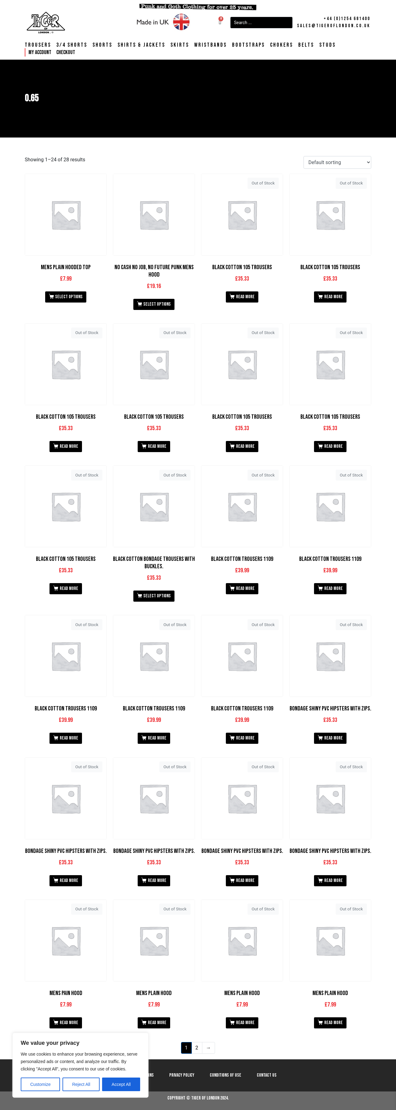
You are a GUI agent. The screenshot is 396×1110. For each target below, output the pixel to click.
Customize (40, 1084)
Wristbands (210, 45)
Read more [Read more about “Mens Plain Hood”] (157, 1023)
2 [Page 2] (197, 1048)
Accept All (121, 1084)
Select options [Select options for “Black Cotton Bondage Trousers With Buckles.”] (157, 596)
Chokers (281, 45)
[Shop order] (337, 162)
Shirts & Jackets (141, 45)
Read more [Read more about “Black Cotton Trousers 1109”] (245, 588)
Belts (306, 45)
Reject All (81, 1084)
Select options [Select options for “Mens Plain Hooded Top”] (69, 297)
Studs (327, 45)
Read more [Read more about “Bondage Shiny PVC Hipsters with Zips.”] (333, 738)
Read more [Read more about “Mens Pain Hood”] (69, 1023)
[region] (80, 1065)
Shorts (102, 45)
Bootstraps (248, 45)
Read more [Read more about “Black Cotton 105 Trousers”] (245, 297)
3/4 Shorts (71, 45)
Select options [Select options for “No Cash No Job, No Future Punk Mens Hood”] (157, 304)
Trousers (38, 45)
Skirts (179, 45)
